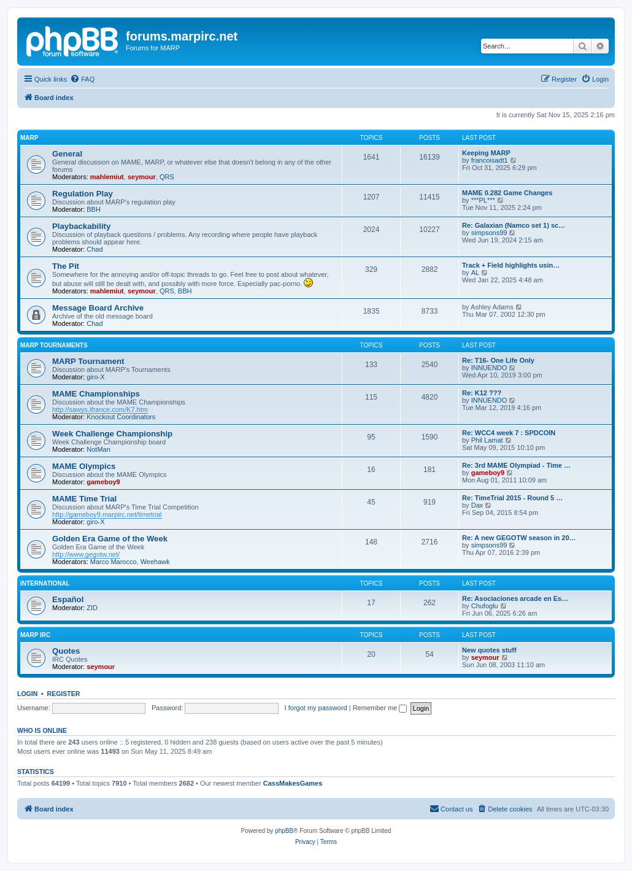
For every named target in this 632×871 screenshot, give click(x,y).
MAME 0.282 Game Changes (507, 192)
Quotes (66, 651)
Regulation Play (82, 193)
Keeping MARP (486, 153)
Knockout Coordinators (121, 416)
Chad (94, 249)
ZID (92, 607)
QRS (167, 176)
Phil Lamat (487, 440)
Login (27, 693)
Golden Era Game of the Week (110, 538)
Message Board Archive (98, 307)
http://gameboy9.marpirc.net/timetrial (107, 514)
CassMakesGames (293, 783)
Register (63, 693)
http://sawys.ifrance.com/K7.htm (100, 409)
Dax (477, 505)
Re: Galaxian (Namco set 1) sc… (513, 225)
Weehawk (155, 561)
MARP (29, 137)
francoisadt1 (489, 160)
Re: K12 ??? (481, 393)
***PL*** (483, 200)
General (67, 153)
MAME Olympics (83, 466)
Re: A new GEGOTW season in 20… (519, 537)
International (45, 583)
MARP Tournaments (54, 345)
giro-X (95, 377)
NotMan (98, 449)
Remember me (380, 707)
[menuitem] (82, 79)
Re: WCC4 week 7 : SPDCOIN (508, 432)
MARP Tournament (88, 361)
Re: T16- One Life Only (498, 360)
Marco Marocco (113, 561)
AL (475, 272)
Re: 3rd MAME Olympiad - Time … (516, 465)
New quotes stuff (489, 650)
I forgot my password (316, 707)
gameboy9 (103, 482)
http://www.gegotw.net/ (86, 554)
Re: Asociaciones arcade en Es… (515, 598)
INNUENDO (489, 367)
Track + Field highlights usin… (511, 265)
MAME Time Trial (84, 498)
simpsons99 (489, 232)
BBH (94, 209)
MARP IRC (35, 635)
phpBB (284, 830)
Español (67, 599)
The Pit (65, 266)
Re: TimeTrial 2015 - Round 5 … (512, 497)
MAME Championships (96, 393)
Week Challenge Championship (112, 433)
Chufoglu (484, 606)
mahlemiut (107, 176)
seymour (142, 176)
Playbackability (81, 226)
